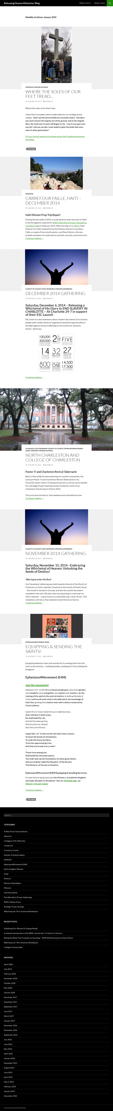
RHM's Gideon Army (12, 902)
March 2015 (9, 1082)
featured (31, 149)
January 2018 (9, 992)
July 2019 (8, 969)
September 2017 (10, 1007)
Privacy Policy (85, 3)
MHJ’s (77, 225)
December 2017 (10, 997)
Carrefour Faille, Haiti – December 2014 (53, 201)
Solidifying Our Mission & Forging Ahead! (21, 928)
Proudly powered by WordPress (15, 1108)
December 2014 (10, 1096)
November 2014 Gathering (55, 553)
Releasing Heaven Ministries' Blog (22, 3)
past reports (42, 783)
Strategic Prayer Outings (36, 87)
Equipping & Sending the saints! (53, 649)
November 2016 (10, 1030)
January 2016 (9, 1058)
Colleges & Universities (13, 947)
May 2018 (8, 988)
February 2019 (10, 974)
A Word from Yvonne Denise (15, 831)
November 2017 (10, 1002)
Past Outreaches (10, 892)
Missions (29, 194)
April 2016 (8, 1054)
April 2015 (8, 1077)
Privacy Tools (99, 3)
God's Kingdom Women (13, 869)
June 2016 (8, 1044)
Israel (6, 874)
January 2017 (9, 1021)
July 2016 (8, 1039)
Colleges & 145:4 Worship (36, 449)
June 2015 (8, 1072)
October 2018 (9, 983)
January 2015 (9, 1091)
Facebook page (70, 780)
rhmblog (49, 101)
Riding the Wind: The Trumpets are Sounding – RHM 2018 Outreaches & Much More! (38, 938)
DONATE (8, 860)
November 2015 (10, 1063)
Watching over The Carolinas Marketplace (21, 911)
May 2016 (8, 1049)
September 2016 (10, 1035)
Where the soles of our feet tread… (53, 94)
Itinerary (7, 878)
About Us (8, 836)
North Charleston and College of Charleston (52, 457)
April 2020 (8, 964)
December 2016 (10, 1025)
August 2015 (9, 1068)
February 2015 (10, 1086)
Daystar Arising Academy (14, 855)
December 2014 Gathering (55, 293)
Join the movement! (37, 685)
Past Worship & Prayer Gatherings (57, 289)
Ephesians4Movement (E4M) (37, 642)
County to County (33, 289)
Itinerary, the (31, 783)
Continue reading (34, 238)
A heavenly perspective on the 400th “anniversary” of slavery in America (33, 933)
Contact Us (8, 845)
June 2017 (8, 1011)
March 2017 (9, 1016)
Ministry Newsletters (12, 883)
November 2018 (10, 978)
